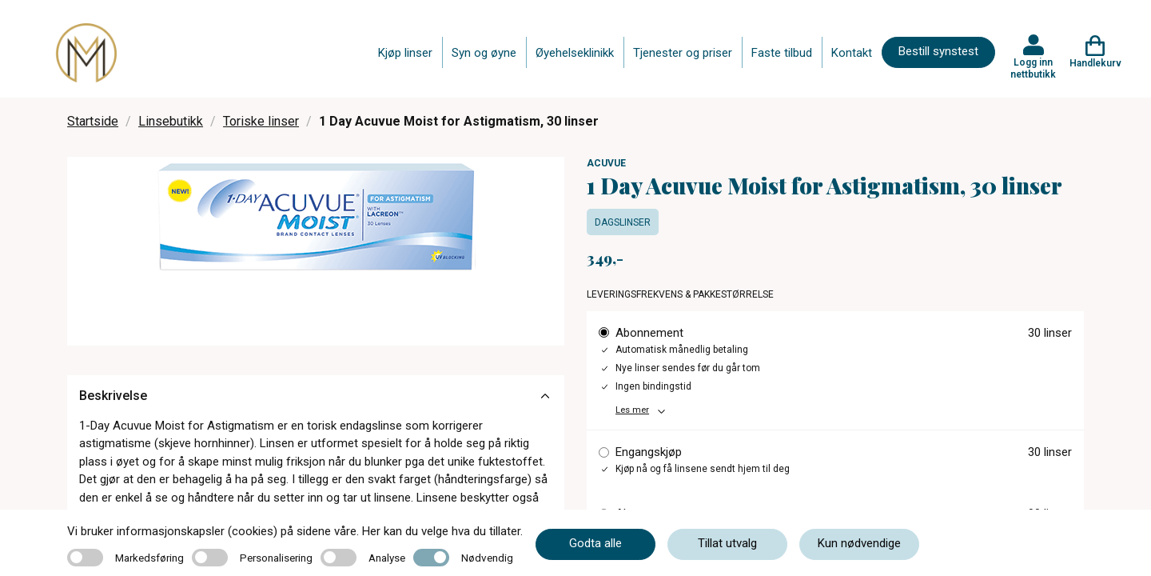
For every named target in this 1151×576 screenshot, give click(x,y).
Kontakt (851, 53)
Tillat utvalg (727, 543)
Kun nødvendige (859, 543)
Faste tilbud (781, 53)
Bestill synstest (938, 51)
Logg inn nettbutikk (1033, 68)
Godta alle (595, 543)
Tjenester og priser (682, 53)
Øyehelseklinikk (575, 53)
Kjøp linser (405, 53)
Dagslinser (623, 222)
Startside (92, 121)
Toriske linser (261, 121)
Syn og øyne (484, 53)
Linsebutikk (170, 121)
